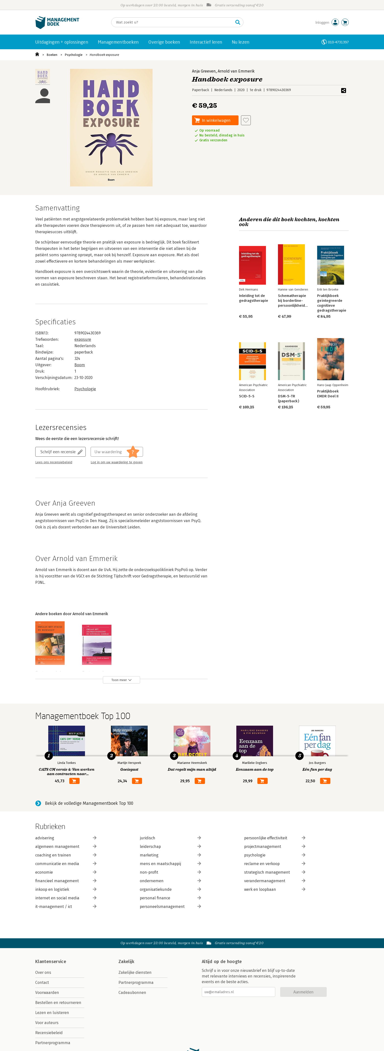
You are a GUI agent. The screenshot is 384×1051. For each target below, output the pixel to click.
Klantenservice (50, 961)
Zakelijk (126, 961)
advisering (65, 838)
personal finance (170, 898)
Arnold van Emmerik (236, 71)
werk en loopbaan (274, 889)
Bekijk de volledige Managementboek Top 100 (89, 803)
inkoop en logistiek (65, 889)
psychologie (274, 855)
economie (65, 872)
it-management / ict (65, 906)
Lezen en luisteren (52, 1012)
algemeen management (65, 846)
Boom (79, 365)
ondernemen (170, 881)
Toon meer (119, 680)
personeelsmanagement (170, 906)
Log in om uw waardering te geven (117, 462)
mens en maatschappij (170, 863)
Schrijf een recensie (58, 451)
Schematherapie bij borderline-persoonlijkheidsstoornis (299, 300)
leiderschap (170, 846)
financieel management (65, 881)
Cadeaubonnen (132, 992)
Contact (42, 982)
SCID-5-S (246, 396)
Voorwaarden (47, 992)
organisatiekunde (170, 889)
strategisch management (274, 872)
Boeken (52, 55)
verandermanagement (274, 881)
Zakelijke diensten (135, 972)
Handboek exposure (104, 55)
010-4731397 (338, 42)
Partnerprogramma (52, 1042)
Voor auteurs (47, 1022)
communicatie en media (65, 863)
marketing (170, 855)
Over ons (43, 972)
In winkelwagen (216, 120)
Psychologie (74, 55)
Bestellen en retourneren (58, 1002)
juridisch (170, 838)
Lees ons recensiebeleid (53, 462)
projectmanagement (274, 846)
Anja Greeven (204, 71)
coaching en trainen (65, 855)
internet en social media (65, 898)
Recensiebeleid (49, 1032)
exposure (82, 339)
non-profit (170, 872)
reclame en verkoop (274, 863)
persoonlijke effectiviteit (274, 838)
